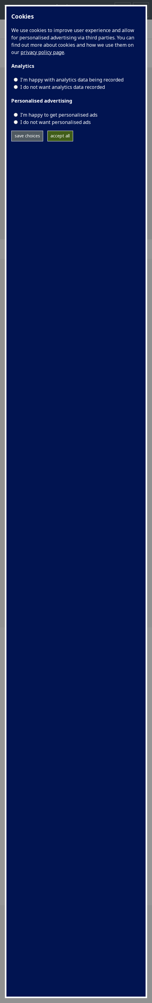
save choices (27, 136)
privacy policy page (42, 52)
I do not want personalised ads (55, 122)
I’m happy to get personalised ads (59, 114)
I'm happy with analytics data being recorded (72, 79)
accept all (60, 136)
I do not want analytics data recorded (62, 87)
